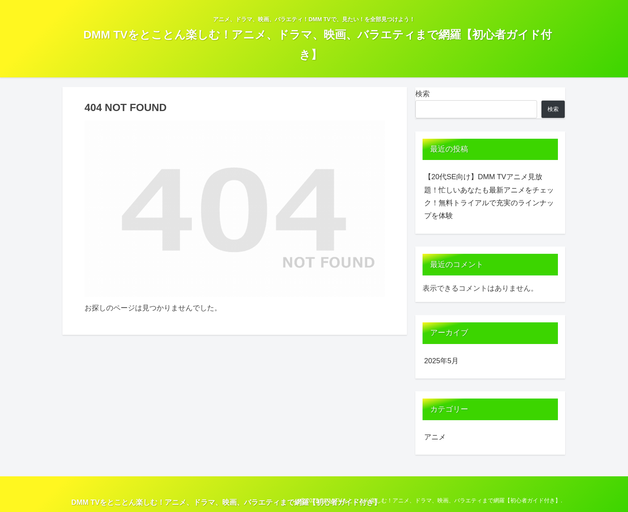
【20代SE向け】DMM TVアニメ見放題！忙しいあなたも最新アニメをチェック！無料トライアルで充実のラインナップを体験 (489, 196)
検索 (422, 94)
